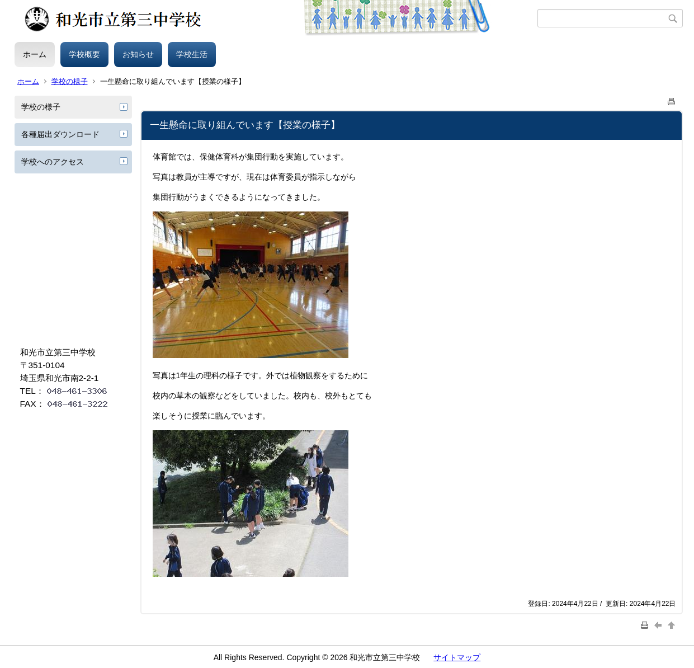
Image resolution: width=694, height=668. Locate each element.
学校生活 (191, 54)
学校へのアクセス (52, 161)
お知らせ (138, 54)
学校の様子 (69, 81)
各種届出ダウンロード (60, 134)
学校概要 (84, 54)
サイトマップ (456, 657)
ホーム (34, 54)
